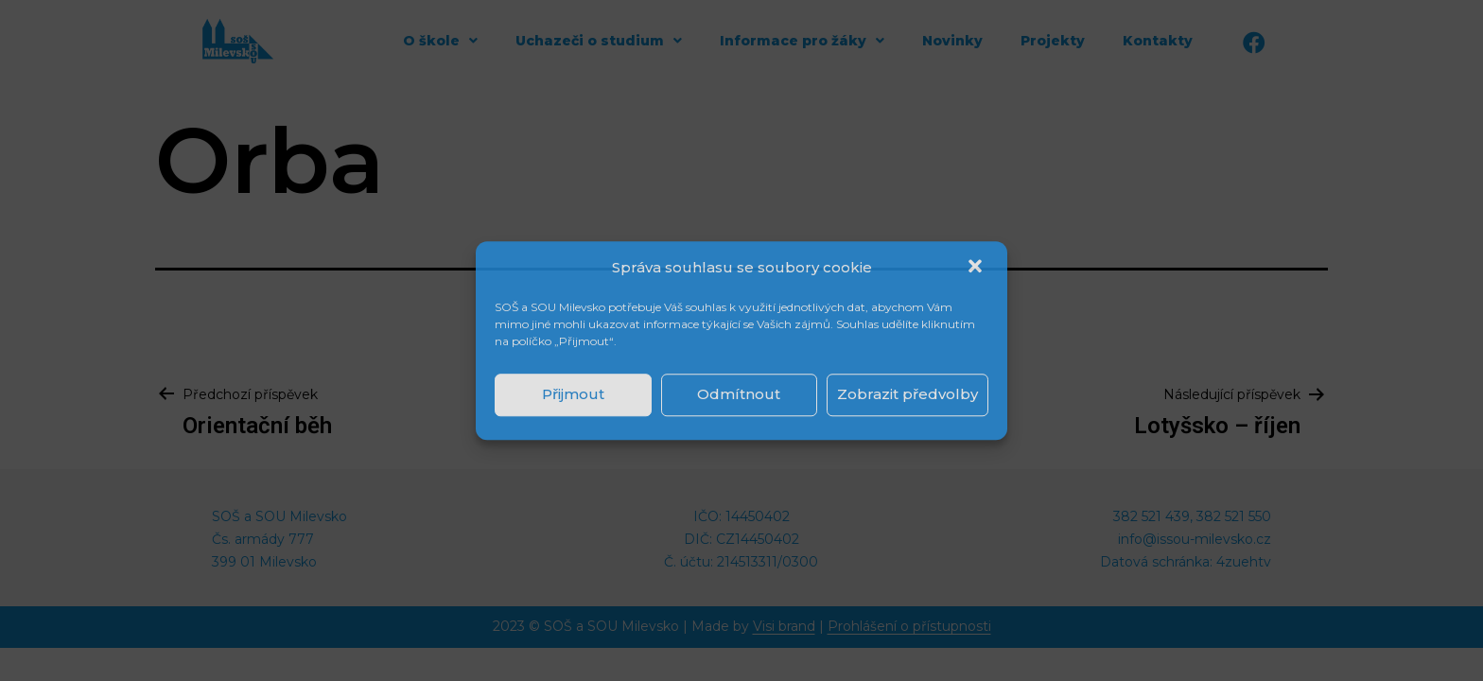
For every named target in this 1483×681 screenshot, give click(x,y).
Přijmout (573, 394)
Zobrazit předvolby (907, 394)
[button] (977, 267)
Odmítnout (738, 394)
